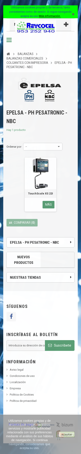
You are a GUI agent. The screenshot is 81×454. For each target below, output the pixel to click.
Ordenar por (13, 146)
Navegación (9, 40)
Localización (18, 382)
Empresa (15, 388)
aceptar (66, 434)
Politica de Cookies (22, 394)
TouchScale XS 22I (40, 193)
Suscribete (59, 345)
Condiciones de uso (22, 376)
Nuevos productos (23, 260)
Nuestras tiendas (25, 277)
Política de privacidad (23, 400)
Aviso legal (17, 369)
